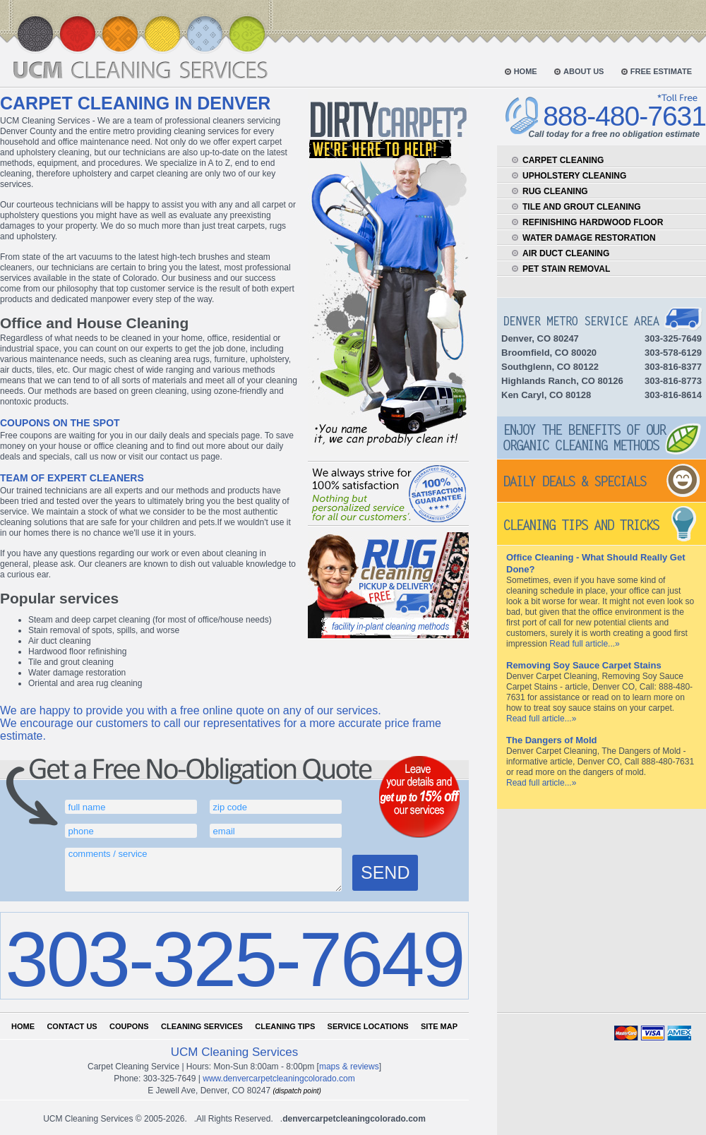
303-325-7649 (234, 958)
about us (583, 71)
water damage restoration (589, 238)
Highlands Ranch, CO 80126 (562, 381)
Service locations (368, 1026)
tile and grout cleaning (581, 207)
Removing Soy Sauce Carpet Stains (584, 665)
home (525, 71)
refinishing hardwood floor (592, 222)
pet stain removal (566, 269)
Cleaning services (202, 1026)
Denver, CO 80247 (540, 338)
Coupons (129, 1026)
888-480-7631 (624, 116)
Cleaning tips (285, 1026)
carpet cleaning (563, 160)
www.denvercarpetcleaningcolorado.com (278, 1078)
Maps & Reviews (349, 1066)
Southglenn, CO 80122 (550, 366)
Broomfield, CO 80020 (549, 352)
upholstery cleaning (574, 176)
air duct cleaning (565, 253)
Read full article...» (584, 644)
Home (23, 1026)
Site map (439, 1026)
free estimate (661, 71)
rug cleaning (555, 191)
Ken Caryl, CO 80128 (546, 395)
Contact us (72, 1026)
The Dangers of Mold (551, 740)
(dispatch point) (297, 1091)
